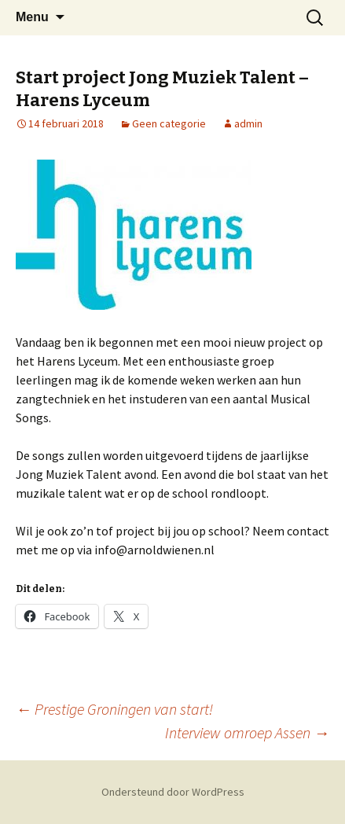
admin (248, 123)
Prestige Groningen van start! (114, 709)
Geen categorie (169, 123)
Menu (32, 17)
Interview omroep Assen (247, 732)
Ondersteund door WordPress (172, 792)
